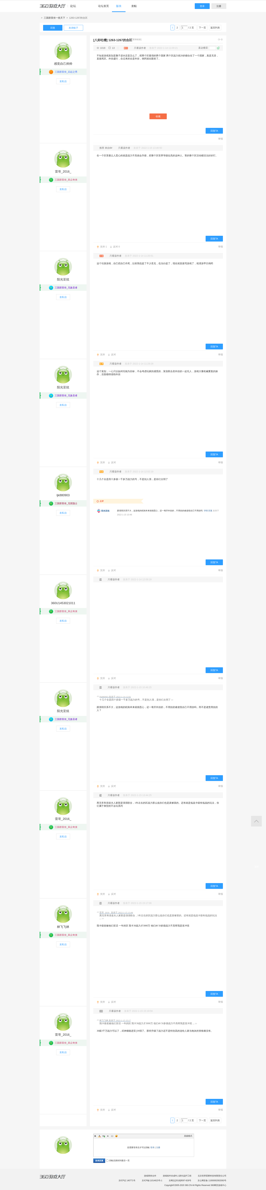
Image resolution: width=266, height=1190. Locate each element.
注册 (218, 6)
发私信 (63, 81)
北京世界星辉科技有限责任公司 (212, 1176)
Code (112, 1136)
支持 (103, 246)
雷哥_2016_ (63, 171)
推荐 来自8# (106, 148)
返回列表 (215, 27)
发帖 (134, 6)
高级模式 (188, 1136)
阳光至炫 (63, 279)
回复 (52, 27)
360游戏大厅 (56, 1178)
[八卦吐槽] (100, 40)
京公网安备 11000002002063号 (212, 1180)
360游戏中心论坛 (59, 7)
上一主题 (219, 39)
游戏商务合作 (150, 1176)
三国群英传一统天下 (54, 17)
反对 (116, 246)
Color (99, 1136)
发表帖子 (73, 27)
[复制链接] (136, 39)
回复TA (214, 130)
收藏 (158, 116)
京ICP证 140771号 (127, 1180)
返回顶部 (256, 821)
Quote (108, 1136)
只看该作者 (140, 48)
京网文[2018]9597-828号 (180, 1180)
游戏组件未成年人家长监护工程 (177, 1176)
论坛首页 (103, 6)
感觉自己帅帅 (63, 63)
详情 (206, 510)
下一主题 (222, 39)
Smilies (116, 1136)
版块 (118, 6)
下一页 (202, 27)
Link (103, 1136)
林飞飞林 (63, 926)
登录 (202, 6)
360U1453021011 (63, 603)
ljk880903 (63, 495)
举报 (220, 138)
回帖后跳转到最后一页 (118, 1160)
